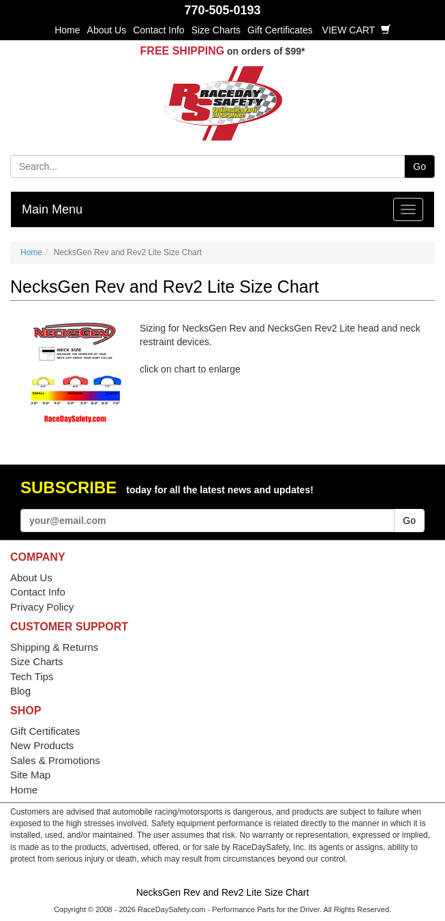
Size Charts (216, 30)
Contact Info (159, 30)
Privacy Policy (42, 607)
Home (67, 30)
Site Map (30, 774)
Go (419, 166)
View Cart (356, 30)
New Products (42, 745)
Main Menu (52, 209)
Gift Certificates (280, 30)
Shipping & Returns (54, 647)
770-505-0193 (222, 10)
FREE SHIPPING (182, 51)
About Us (107, 30)
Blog (20, 691)
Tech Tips (31, 676)
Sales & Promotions (55, 760)
